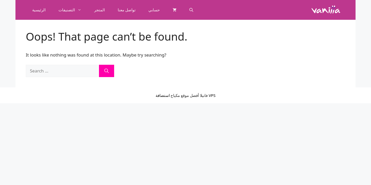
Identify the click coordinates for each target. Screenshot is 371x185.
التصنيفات (73, 9)
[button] (191, 9)
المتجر (99, 9)
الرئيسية (39, 9)
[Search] (106, 71)
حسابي (154, 9)
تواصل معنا (127, 9)
